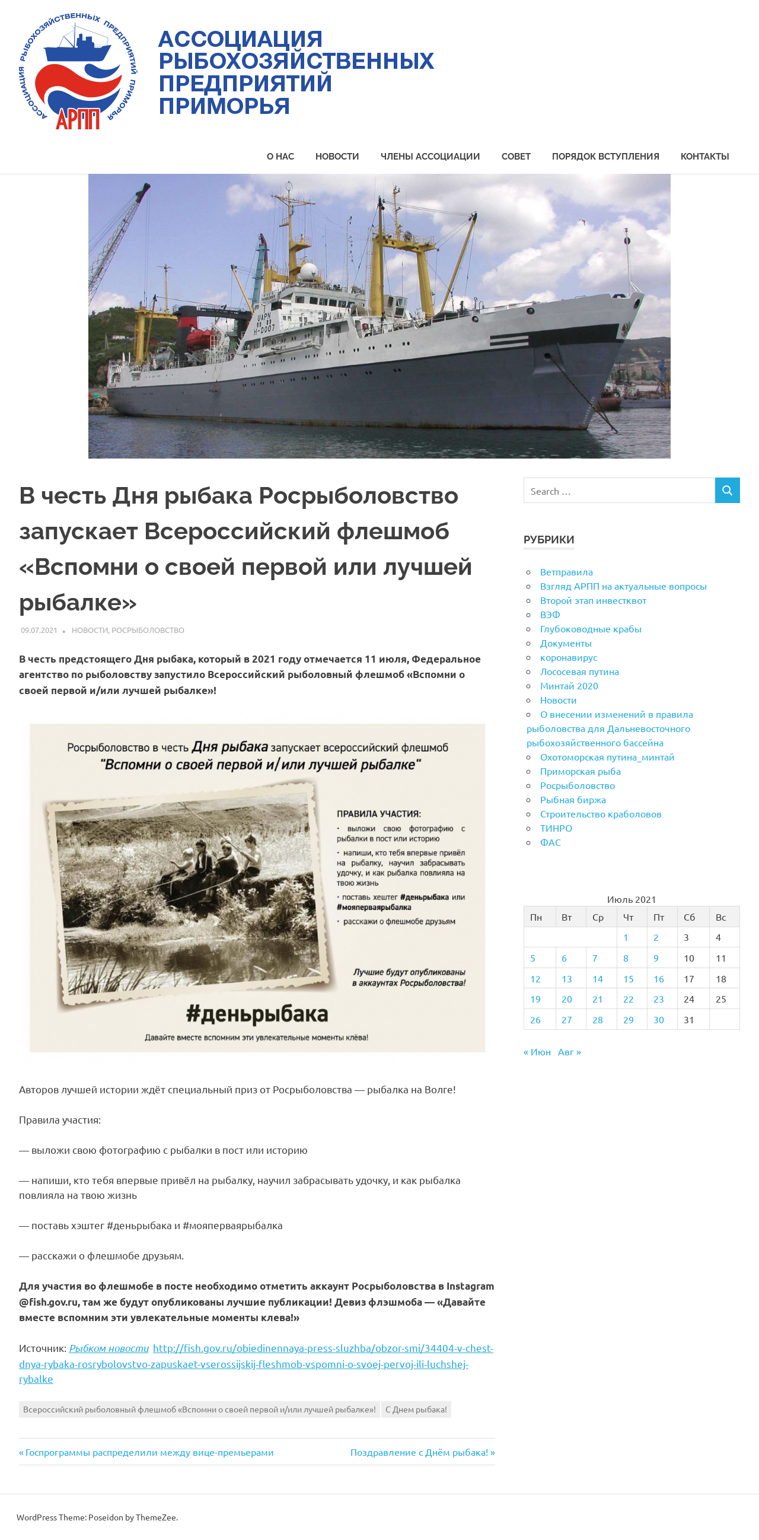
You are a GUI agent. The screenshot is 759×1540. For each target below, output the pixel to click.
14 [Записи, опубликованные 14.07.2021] (597, 978)
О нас (280, 156)
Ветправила (566, 571)
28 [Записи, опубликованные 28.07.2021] (597, 1019)
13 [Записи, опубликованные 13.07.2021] (567, 978)
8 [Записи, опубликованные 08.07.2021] (626, 957)
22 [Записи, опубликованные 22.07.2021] (628, 998)
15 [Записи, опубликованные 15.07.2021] (628, 978)
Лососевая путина (579, 671)
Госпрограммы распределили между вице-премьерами (149, 1452)
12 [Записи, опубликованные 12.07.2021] (535, 978)
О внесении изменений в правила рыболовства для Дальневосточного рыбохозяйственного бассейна (610, 728)
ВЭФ (550, 614)
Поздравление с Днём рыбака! (419, 1452)
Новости (337, 156)
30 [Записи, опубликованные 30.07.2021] (658, 1019)
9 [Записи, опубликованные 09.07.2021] (656, 957)
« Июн (537, 1051)
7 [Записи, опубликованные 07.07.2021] (595, 957)
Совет (516, 156)
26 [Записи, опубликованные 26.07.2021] (535, 1019)
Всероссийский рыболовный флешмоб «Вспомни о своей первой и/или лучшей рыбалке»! (199, 1409)
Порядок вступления (605, 156)
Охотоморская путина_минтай (607, 756)
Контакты (705, 156)
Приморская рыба (580, 771)
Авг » (569, 1051)
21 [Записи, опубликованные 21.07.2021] (597, 998)
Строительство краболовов (601, 813)
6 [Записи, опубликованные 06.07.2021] (564, 957)
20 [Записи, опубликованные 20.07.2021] (567, 998)
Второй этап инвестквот (593, 600)
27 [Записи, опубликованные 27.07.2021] (567, 1019)
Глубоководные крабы (591, 628)
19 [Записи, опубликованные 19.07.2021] (535, 998)
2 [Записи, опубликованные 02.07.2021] (656, 937)
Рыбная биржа (573, 799)
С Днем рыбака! (416, 1409)
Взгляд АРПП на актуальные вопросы (623, 585)
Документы (566, 642)
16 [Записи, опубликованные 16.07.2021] (658, 978)
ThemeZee (156, 1517)
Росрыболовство (147, 630)
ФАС (550, 842)
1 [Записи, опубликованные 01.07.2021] (626, 937)
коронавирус (568, 657)
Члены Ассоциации (430, 156)
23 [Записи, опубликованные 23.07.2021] (658, 998)
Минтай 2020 (569, 685)
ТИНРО (556, 827)
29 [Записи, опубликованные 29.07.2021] (628, 1019)
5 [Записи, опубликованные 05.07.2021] (532, 957)
